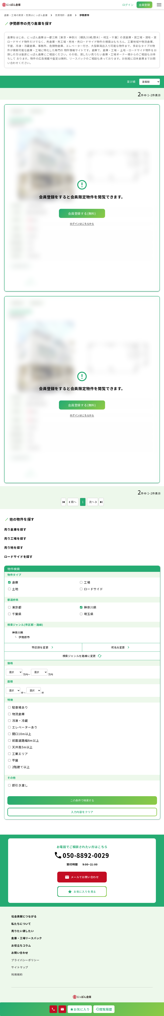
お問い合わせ (19, 953)
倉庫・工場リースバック (26, 938)
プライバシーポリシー (25, 960)
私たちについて (21, 924)
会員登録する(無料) (82, 213)
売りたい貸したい (22, 931)
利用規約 (16, 974)
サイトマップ (19, 967)
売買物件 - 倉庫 (63, 15)
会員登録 (144, 5)
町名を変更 (118, 647)
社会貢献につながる (23, 916)
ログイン (128, 5)
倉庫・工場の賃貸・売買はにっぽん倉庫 (26, 15)
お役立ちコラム (21, 945)
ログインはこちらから (82, 223)
